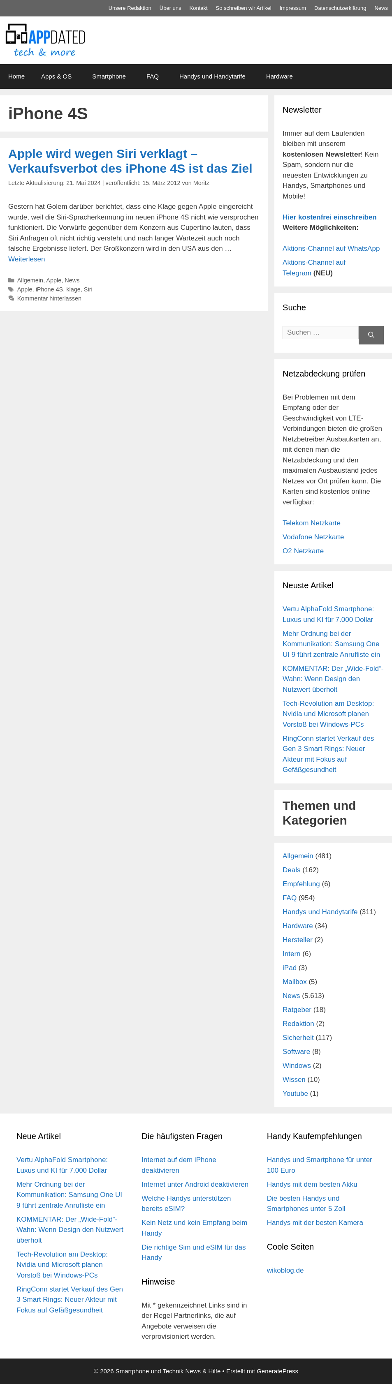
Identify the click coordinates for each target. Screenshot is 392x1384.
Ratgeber (297, 1010)
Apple (53, 280)
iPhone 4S (49, 289)
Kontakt (199, 8)
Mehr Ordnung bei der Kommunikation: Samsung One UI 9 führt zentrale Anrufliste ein (331, 644)
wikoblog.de (285, 1270)
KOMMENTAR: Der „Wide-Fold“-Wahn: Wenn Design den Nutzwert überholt (333, 679)
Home (16, 76)
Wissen (294, 1080)
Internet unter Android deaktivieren (194, 1184)
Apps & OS (56, 76)
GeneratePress (277, 1371)
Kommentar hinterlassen (49, 298)
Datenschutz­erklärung (340, 8)
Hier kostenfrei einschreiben (330, 217)
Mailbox (295, 982)
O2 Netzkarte (303, 551)
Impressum (293, 8)
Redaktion (298, 1024)
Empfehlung (301, 884)
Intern (291, 954)
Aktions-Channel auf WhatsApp (331, 248)
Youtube (295, 1093)
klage (73, 289)
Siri (88, 289)
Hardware (279, 76)
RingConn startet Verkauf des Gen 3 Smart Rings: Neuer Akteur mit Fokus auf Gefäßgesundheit (69, 1299)
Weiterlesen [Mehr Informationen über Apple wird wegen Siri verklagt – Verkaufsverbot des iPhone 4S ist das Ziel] (26, 259)
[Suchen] (371, 335)
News (381, 8)
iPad (290, 968)
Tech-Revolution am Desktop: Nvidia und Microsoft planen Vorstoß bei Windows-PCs (328, 714)
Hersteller (298, 940)
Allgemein (30, 280)
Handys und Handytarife (212, 76)
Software (296, 1052)
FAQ (152, 76)
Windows (297, 1066)
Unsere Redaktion (130, 8)
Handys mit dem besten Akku (312, 1184)
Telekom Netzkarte (312, 523)
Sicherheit (298, 1038)
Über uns (170, 8)
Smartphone (109, 76)
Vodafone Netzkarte (313, 537)
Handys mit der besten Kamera (315, 1223)
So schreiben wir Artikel (243, 8)
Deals (291, 870)
